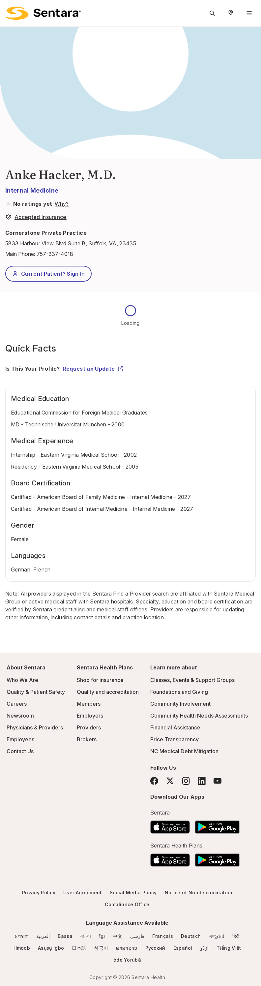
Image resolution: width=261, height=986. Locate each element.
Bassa (65, 936)
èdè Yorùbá (127, 960)
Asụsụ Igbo (51, 948)
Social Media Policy (133, 892)
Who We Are (22, 680)
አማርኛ (21, 936)
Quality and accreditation (108, 692)
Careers (17, 703)
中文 (117, 936)
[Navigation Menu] (249, 13)
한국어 (101, 948)
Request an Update (93, 368)
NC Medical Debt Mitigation (184, 751)
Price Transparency (174, 739)
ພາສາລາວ (126, 948)
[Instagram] (186, 781)
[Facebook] (154, 781)
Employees (20, 739)
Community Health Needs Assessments (199, 715)
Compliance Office (127, 904)
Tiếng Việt (229, 948)
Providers (89, 727)
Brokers (87, 739)
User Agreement (82, 892)
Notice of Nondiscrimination (199, 892)
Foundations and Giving (179, 692)
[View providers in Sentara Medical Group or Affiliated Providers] (61, 204)
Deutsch (191, 936)
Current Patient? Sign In (48, 273)
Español (182, 948)
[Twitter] (170, 781)
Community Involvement (180, 703)
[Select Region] (230, 13)
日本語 (79, 948)
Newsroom (20, 715)
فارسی (137, 936)
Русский (155, 948)
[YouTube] (217, 781)
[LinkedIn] (202, 781)
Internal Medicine (31, 190)
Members (89, 703)
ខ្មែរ (102, 936)
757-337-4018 (55, 254)
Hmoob (22, 948)
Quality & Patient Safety (36, 692)
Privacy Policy (38, 892)
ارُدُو (204, 948)
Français (162, 936)
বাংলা (85, 936)
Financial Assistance (175, 727)
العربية (43, 936)
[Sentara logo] (43, 13)
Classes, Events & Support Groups (192, 680)
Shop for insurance (100, 680)
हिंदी (236, 936)
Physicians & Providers (35, 727)
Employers (90, 715)
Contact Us (20, 751)
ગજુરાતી (216, 936)
